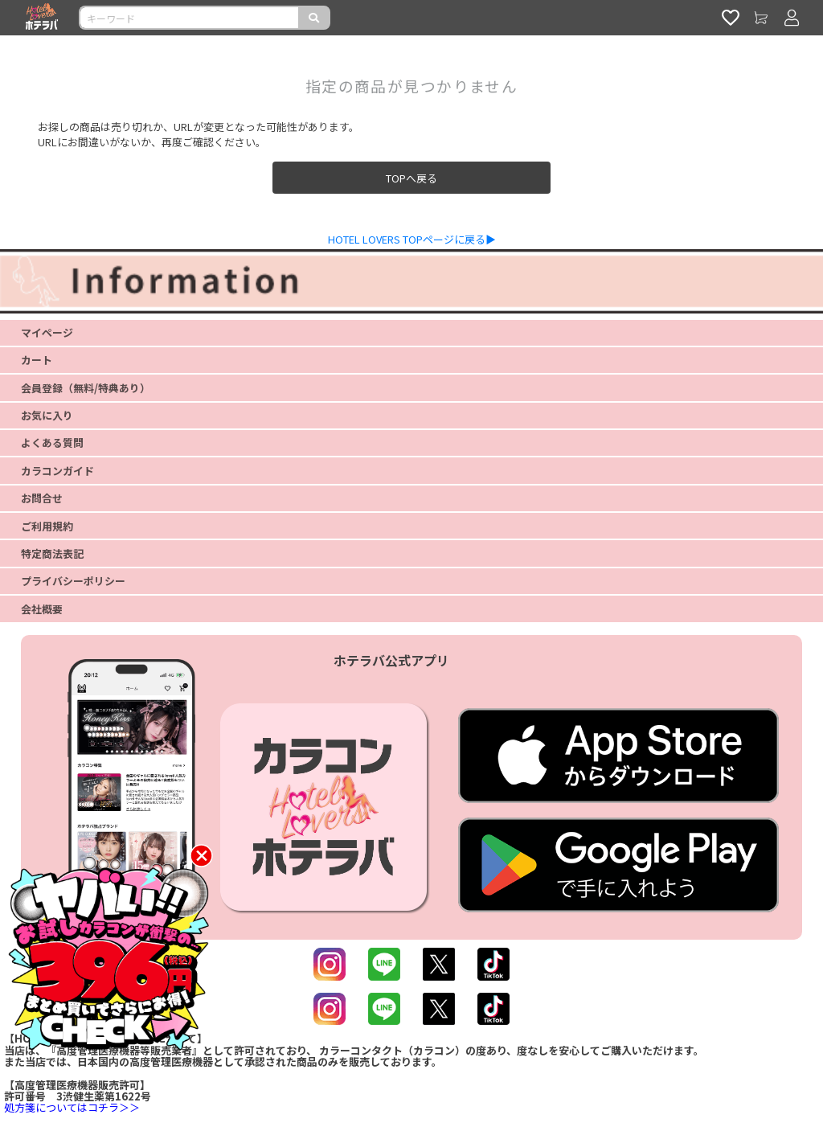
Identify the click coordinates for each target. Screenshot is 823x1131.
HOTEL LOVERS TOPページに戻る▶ (412, 239)
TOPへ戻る (411, 178)
